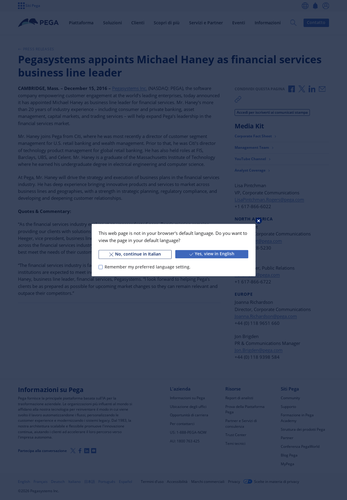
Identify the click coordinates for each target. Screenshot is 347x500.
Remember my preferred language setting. (148, 267)
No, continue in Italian (135, 254)
